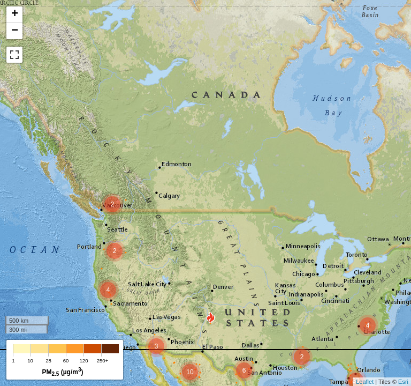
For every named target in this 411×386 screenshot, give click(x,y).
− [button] (14, 31)
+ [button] (14, 14)
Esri (403, 381)
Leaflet (365, 381)
